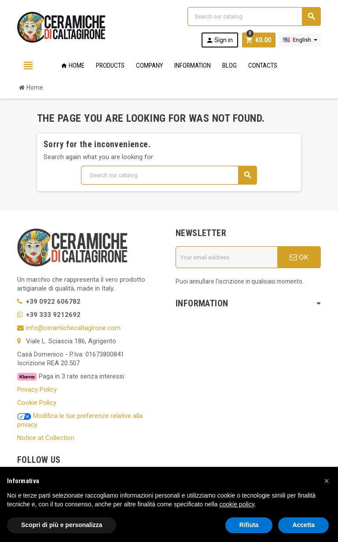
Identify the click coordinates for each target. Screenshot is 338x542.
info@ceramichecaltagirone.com (73, 328)
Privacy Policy (37, 389)
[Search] (253, 16)
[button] (327, 481)
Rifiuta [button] (249, 524)
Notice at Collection (45, 438)
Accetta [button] (303, 524)
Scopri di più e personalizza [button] (61, 524)
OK (299, 257)
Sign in (219, 40)
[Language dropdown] (300, 40)
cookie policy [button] (237, 504)
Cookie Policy (36, 403)
